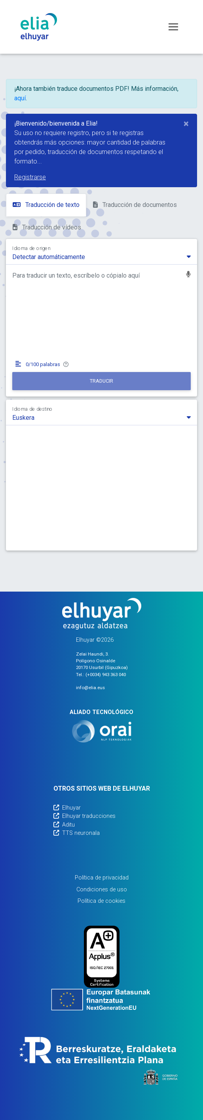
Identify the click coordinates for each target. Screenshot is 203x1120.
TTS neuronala (76, 833)
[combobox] (101, 256)
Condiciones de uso (101, 889)
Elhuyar (67, 807)
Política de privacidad (102, 877)
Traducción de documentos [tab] (135, 205)
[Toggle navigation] (173, 26)
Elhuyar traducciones (84, 816)
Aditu (64, 824)
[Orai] (101, 731)
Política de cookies (101, 901)
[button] (188, 275)
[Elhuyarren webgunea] (101, 614)
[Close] (186, 123)
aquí (20, 98)
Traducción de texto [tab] (46, 205)
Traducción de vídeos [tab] (47, 227)
